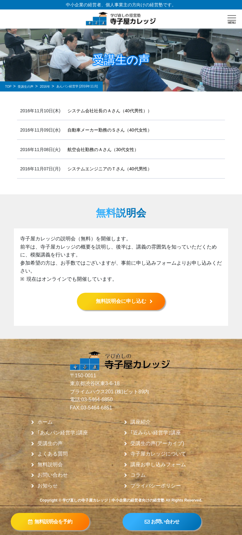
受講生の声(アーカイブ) (157, 443)
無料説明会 (50, 464)
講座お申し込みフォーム (158, 464)
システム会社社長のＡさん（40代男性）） (109, 110)
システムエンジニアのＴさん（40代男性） (109, 168)
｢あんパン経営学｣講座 (62, 432)
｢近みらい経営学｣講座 (155, 432)
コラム (138, 475)
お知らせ (47, 485)
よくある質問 (52, 453)
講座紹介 (140, 422)
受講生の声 (50, 443)
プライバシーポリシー (155, 485)
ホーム (45, 422)
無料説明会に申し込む (121, 301)
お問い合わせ (52, 475)
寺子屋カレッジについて (158, 453)
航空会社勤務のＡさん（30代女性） (103, 149)
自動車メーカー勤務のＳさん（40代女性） (109, 129)
